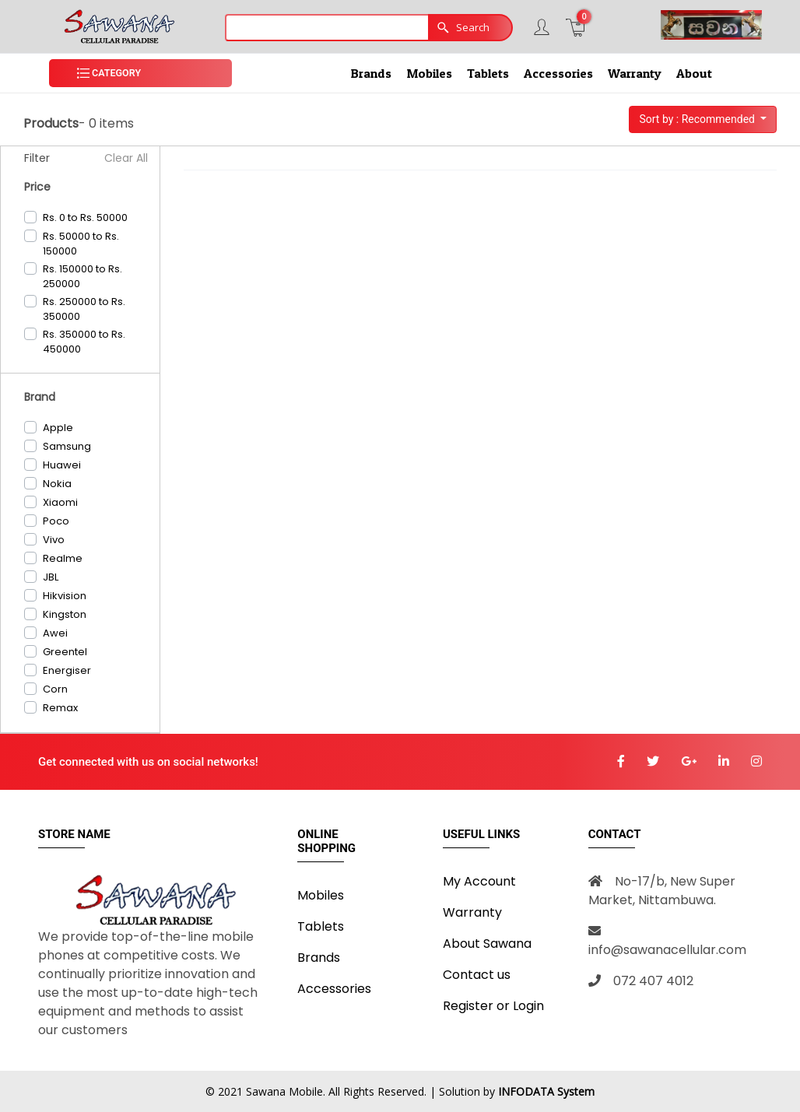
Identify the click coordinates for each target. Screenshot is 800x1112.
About (694, 73)
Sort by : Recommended (698, 119)
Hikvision (64, 595)
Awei (55, 633)
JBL (50, 577)
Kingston (64, 614)
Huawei (62, 465)
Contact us (477, 975)
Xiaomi (60, 502)
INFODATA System (546, 1091)
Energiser (67, 670)
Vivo (54, 539)
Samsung (67, 446)
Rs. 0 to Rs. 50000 (85, 217)
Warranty (634, 73)
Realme (62, 558)
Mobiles (429, 73)
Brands (371, 73)
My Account (479, 881)
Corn (55, 689)
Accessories (558, 73)
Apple (58, 427)
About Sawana (487, 943)
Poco (56, 521)
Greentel (65, 651)
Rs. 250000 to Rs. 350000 (84, 309)
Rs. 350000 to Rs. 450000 (84, 342)
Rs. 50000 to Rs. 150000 (81, 244)
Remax (60, 707)
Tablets (488, 73)
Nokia (57, 483)
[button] (140, 73)
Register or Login (493, 1006)
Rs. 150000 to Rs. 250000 (82, 276)
